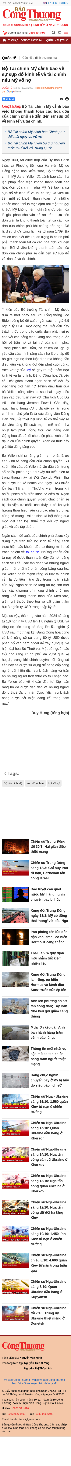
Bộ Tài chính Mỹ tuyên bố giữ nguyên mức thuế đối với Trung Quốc (36, 145)
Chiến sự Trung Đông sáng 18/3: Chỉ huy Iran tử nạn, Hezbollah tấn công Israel (49, 870)
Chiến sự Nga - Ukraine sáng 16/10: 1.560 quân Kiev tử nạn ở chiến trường (49, 1104)
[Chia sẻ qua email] (61, 99)
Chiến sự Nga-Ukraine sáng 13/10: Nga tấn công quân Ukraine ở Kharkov (48, 1183)
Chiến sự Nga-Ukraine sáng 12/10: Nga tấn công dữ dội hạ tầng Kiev (48, 1210)
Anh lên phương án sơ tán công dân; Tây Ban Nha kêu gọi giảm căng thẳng (49, 1008)
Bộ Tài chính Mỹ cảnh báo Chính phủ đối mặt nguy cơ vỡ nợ (36, 134)
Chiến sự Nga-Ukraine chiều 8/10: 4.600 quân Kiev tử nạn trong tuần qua (49, 1262)
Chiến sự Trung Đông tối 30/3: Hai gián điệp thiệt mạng (48, 847)
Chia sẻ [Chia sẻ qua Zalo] (8, 99)
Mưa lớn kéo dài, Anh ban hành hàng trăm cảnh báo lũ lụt (48, 1032)
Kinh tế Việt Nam (44, 25)
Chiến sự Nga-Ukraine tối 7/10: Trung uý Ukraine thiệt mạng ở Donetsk (48, 1315)
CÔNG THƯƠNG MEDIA (16, 25)
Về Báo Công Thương (17, 1379)
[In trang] (67, 99)
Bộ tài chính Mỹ (13, 783)
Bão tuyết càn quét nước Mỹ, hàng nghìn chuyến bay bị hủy (48, 894)
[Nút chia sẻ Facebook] (31, 99)
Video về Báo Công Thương (48, 1379)
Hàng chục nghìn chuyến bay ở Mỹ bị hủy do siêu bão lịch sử (50, 1080)
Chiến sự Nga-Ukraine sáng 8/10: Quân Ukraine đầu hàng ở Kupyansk (48, 1289)
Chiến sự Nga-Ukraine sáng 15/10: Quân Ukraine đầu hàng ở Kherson (48, 1130)
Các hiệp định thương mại (39, 57)
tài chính (32, 552)
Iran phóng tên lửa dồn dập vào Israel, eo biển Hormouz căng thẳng (49, 937)
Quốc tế (9, 58)
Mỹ (28, 370)
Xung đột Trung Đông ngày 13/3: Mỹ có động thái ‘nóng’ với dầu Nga (49, 916)
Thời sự (13, 40)
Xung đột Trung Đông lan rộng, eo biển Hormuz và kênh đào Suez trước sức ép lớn (48, 982)
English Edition (58, 3)
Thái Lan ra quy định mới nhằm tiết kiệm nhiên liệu (47, 958)
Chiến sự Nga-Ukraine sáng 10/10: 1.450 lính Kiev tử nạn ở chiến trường (48, 1236)
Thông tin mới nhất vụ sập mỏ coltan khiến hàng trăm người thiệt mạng (48, 1056)
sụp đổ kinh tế (35, 783)
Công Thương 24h (32, 40)
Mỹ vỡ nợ (54, 783)
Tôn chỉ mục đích (49, 1383)
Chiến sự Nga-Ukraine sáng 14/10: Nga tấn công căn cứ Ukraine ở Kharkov (49, 1157)
